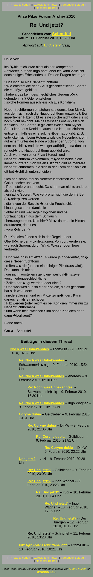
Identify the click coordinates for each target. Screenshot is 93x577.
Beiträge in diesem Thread (46, 341)
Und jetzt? (52, 45)
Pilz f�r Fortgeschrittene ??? (43, 545)
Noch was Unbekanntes (29, 349)
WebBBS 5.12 (46, 572)
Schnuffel (61, 33)
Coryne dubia (30, 414)
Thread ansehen (19, 4)
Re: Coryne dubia (41, 425)
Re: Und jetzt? (39, 470)
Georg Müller (77, 568)
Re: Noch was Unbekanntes (41, 360)
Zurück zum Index (45, 4)
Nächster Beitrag (46, 7)
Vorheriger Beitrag (72, 4)
